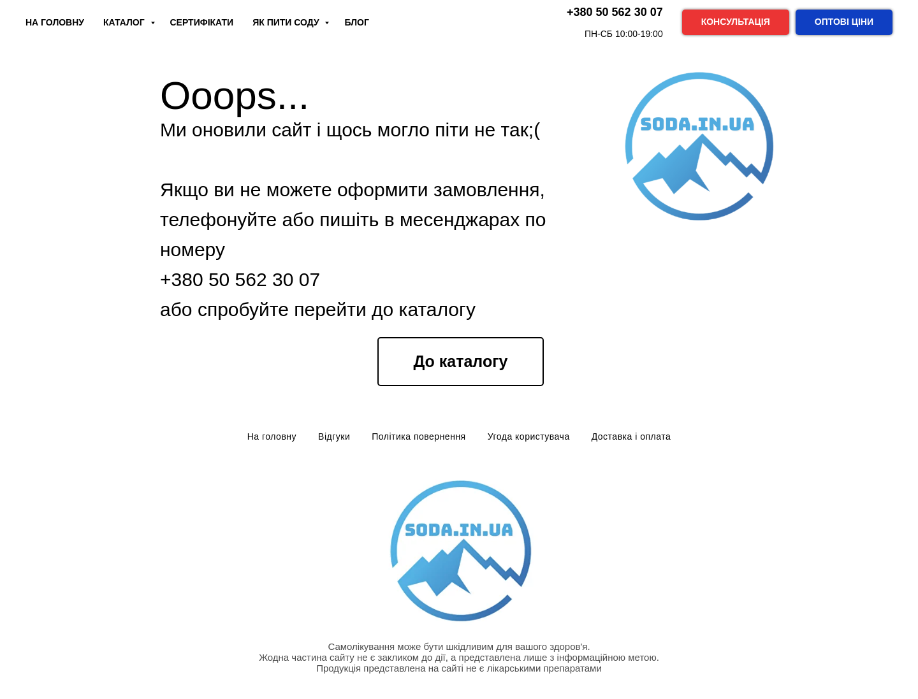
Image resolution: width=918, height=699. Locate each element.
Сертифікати (202, 22)
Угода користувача (529, 436)
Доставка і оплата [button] (631, 436)
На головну (271, 436)
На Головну (55, 22)
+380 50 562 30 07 (240, 279)
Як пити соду (286, 22)
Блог (356, 22)
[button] (735, 22)
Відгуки (334, 436)
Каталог (125, 22)
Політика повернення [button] (418, 436)
